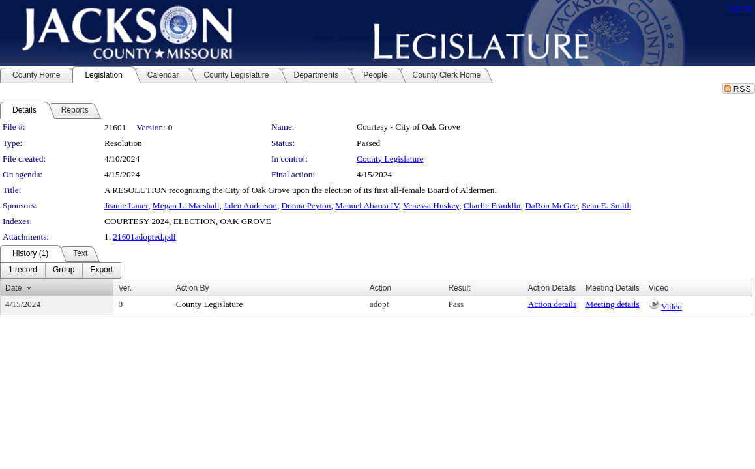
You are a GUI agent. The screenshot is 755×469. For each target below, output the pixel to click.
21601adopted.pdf (144, 237)
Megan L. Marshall (186, 205)
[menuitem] (23, 270)
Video (671, 306)
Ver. (125, 287)
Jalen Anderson (250, 205)
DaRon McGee (551, 205)
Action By (192, 287)
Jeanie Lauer (126, 205)
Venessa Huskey (431, 205)
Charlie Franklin (492, 205)
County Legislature (390, 158)
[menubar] (60, 270)
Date (13, 287)
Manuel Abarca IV (366, 205)
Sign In (739, 8)
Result (459, 287)
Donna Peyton (306, 205)
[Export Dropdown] (101, 270)
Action (380, 287)
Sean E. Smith (606, 205)
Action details (552, 304)
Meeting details (612, 304)
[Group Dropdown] (63, 270)
